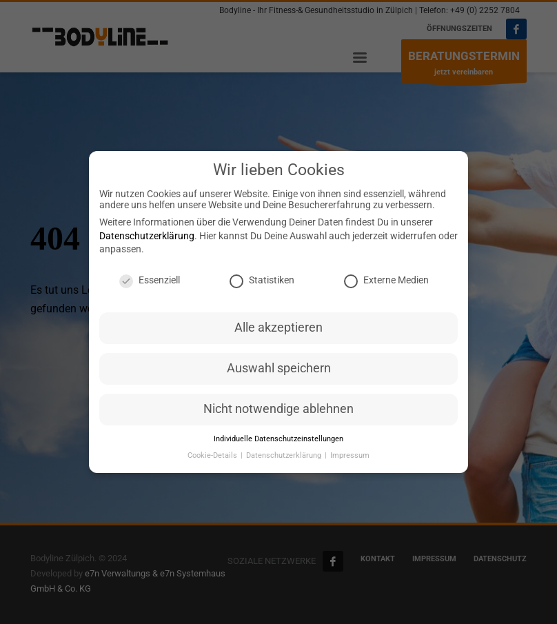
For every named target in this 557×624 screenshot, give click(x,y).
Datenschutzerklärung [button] (284, 459)
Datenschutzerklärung (146, 239)
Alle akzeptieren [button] (278, 332)
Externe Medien (386, 284)
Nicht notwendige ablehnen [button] (278, 413)
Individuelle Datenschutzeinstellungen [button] (278, 443)
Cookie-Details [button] (213, 459)
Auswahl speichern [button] (279, 372)
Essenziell (149, 284)
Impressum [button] (349, 459)
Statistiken (262, 284)
